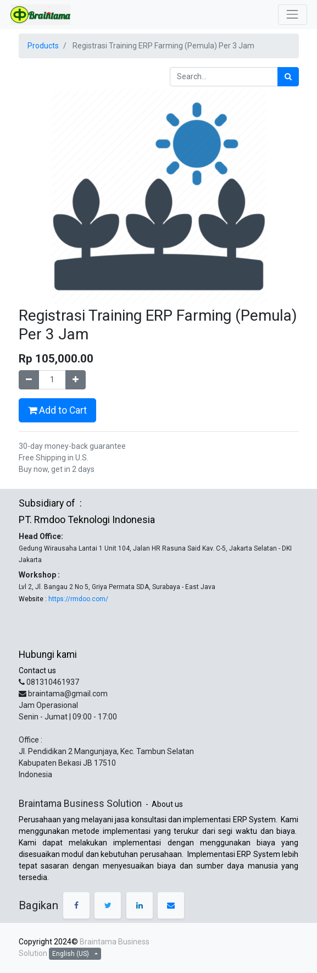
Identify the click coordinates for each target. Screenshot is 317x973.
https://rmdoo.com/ (77, 599)
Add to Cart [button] (57, 410)
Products (43, 45)
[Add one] (75, 379)
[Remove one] (29, 379)
